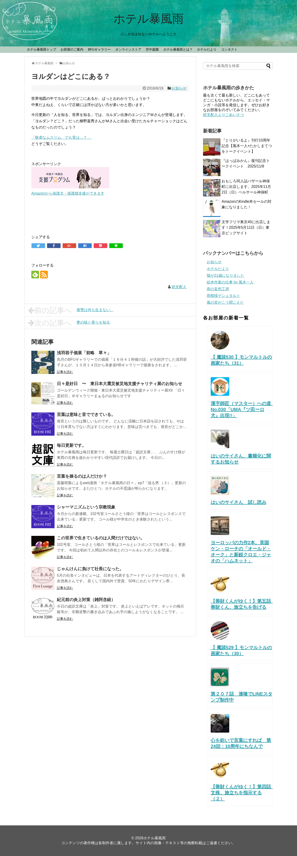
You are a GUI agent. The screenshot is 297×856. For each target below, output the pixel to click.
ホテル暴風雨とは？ (178, 49)
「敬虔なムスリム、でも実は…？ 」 (61, 137)
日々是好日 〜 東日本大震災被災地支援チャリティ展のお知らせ (119, 383)
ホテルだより (206, 49)
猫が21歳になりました (225, 275)
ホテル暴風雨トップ (41, 49)
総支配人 (179, 287)
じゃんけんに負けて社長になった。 (90, 568)
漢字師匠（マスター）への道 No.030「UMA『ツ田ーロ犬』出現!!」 (245, 409)
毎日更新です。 (71, 445)
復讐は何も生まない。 (71, 310)
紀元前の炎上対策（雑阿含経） (86, 599)
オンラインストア (128, 49)
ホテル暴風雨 (148, 19)
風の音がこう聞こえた (225, 302)
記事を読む (65, 372)
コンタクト (229, 49)
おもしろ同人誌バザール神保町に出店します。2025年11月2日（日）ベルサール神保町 (246, 186)
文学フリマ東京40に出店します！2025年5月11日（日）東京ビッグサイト (246, 227)
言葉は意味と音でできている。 (86, 414)
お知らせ (179, 88)
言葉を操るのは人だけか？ (82, 476)
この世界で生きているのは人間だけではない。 (101, 538)
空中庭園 (152, 49)
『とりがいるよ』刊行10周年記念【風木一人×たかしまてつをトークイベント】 (247, 145)
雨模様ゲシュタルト (223, 296)
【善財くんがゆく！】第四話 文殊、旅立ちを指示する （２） (243, 792)
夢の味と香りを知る (69, 323)
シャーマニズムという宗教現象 (86, 507)
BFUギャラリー (99, 49)
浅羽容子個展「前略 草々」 (84, 353)
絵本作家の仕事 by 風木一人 (230, 282)
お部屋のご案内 (72, 49)
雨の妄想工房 (218, 289)
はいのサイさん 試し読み (238, 502)
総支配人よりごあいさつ (223, 115)
